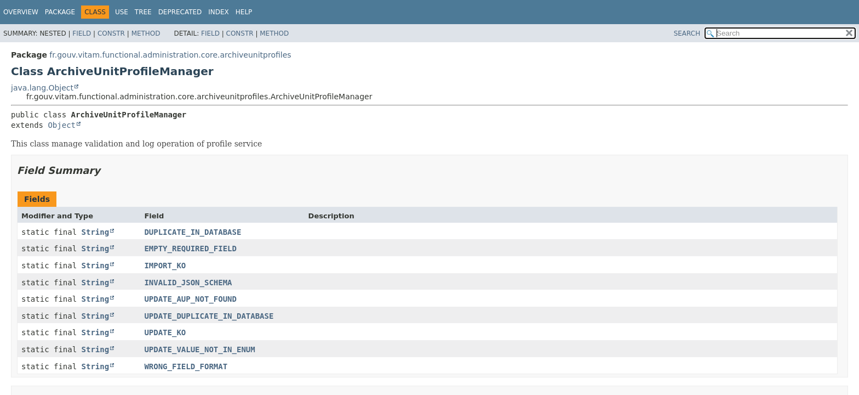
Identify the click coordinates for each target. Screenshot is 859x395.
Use (121, 12)
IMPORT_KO (165, 265)
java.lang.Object (42, 87)
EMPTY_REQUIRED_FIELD (190, 248)
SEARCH (687, 33)
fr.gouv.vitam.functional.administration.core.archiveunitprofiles (170, 54)
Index (218, 12)
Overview (20, 12)
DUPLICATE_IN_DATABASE (192, 232)
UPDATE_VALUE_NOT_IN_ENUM (199, 349)
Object (62, 125)
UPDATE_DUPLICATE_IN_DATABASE (208, 316)
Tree (143, 12)
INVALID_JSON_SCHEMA (188, 282)
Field (81, 33)
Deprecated (180, 12)
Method (146, 33)
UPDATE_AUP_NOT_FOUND (190, 299)
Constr (111, 33)
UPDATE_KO (165, 332)
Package (60, 12)
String (96, 232)
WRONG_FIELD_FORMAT (185, 366)
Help (244, 12)
